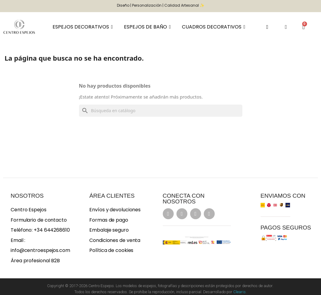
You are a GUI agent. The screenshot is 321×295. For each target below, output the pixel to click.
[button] (267, 27)
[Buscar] (160, 111)
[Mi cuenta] (286, 27)
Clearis (239, 292)
